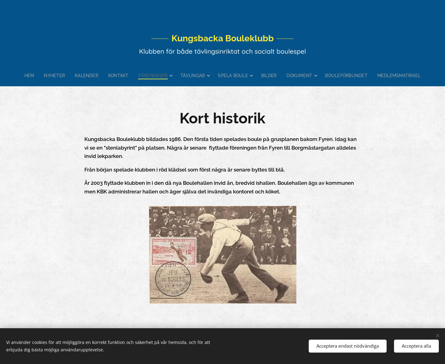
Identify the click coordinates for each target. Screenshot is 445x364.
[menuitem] (38, 75)
